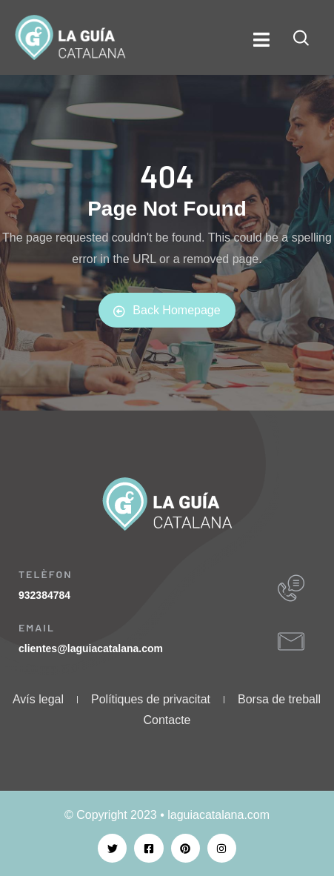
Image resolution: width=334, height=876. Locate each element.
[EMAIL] (291, 641)
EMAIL (37, 627)
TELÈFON (46, 574)
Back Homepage (166, 310)
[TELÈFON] (291, 588)
